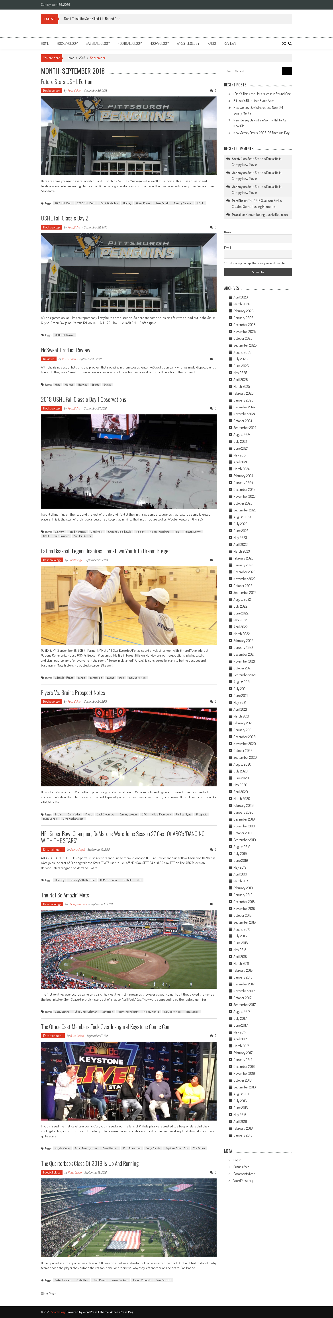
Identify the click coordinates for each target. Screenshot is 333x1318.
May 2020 (240, 785)
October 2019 (242, 833)
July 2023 (240, 524)
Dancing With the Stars (82, 880)
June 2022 (241, 613)
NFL (139, 880)
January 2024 (243, 482)
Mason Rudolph (142, 1280)
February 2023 (243, 558)
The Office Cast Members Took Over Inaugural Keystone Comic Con (105, 1026)
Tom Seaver (192, 1011)
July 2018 (240, 936)
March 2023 (241, 551)
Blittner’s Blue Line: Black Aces (253, 100)
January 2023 (243, 565)
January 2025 (243, 400)
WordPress (90, 1312)
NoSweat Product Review (65, 349)
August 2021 (241, 682)
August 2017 (241, 1011)
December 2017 (244, 984)
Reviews (230, 43)
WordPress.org (243, 1180)
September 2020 (245, 757)
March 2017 (241, 1046)
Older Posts (48, 1294)
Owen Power (143, 203)
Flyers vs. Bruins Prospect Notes (73, 692)
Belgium (59, 531)
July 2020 (240, 771)
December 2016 (244, 1066)
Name (227, 232)
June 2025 (241, 366)
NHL (176, 531)
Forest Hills (96, 677)
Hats (57, 384)
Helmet (69, 384)
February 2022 (243, 640)
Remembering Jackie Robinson (267, 214)
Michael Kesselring (159, 531)
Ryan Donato (50, 818)
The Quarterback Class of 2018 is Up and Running (90, 1163)
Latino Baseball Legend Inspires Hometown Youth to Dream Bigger (105, 550)
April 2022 (240, 627)
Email (227, 248)
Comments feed (244, 1174)
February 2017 (243, 1053)
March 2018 (241, 963)
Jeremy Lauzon (128, 814)
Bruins (59, 814)
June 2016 (240, 1107)
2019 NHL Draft (63, 203)
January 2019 (243, 895)
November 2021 (244, 661)
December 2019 (244, 819)
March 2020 (241, 798)
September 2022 (245, 592)
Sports (95, 384)
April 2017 (240, 1039)
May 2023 (240, 537)
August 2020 (242, 764)
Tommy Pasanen (183, 203)
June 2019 (240, 860)
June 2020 (241, 778)
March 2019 (241, 881)
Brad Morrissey (77, 531)
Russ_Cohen (74, 90)
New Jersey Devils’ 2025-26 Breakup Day (261, 133)
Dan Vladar (74, 814)
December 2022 (244, 572)
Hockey (127, 203)
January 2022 (243, 647)
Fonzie (81, 677)
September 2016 (244, 1087)
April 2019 (240, 874)
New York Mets (137, 677)
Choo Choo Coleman (85, 1011)
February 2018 (243, 970)
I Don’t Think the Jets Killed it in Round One (91, 18)
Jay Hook (107, 1011)
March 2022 (241, 634)
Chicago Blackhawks (119, 531)
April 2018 (240, 956)
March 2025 (241, 386)
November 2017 (244, 991)
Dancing (59, 880)
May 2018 (239, 950)
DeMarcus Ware (109, 880)
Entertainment (53, 849)
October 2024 (242, 421)
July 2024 (240, 441)
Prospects (201, 814)
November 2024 (244, 414)
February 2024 (243, 476)
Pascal (236, 215)
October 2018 (242, 915)
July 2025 (240, 359)
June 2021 (240, 695)
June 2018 (240, 943)
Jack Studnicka (105, 814)
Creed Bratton (110, 1148)
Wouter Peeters (82, 536)
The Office (199, 1148)
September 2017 (244, 1004)
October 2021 (242, 668)
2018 (82, 58)
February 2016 (243, 1128)
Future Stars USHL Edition (66, 81)
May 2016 (239, 1114)
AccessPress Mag (121, 1312)
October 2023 (242, 503)
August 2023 (242, 517)
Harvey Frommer (78, 904)
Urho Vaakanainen (73, 818)
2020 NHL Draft (86, 203)
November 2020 (244, 743)
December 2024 (244, 407)
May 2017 (239, 1032)
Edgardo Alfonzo (64, 677)
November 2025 (244, 331)
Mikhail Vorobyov (161, 814)
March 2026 (241, 304)
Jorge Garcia (153, 1148)
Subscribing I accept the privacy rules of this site (254, 263)
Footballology (130, 43)
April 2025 (240, 379)
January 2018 (243, 977)
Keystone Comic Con (176, 1148)
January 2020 (243, 812)
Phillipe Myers (183, 814)
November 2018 (244, 908)
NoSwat (82, 384)
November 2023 (244, 496)
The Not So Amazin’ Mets (65, 895)
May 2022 (240, 620)
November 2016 (244, 1073)
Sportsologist (77, 849)
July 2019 (240, 853)
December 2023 (244, 489)
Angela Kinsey (62, 1148)
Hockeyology (67, 43)
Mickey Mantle (151, 1011)
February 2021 (243, 723)
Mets (121, 677)
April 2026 (240, 297)
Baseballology (98, 43)
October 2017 (242, 998)
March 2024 (241, 469)
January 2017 (242, 1059)
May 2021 (239, 702)
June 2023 (241, 530)
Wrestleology (188, 43)
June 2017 (240, 1025)
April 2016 (240, 1121)
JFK (144, 814)
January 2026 (243, 318)
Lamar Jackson (119, 1280)
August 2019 (241, 846)
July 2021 (240, 688)
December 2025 (244, 324)
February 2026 (243, 311)
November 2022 (244, 579)
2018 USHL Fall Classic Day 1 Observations (83, 399)
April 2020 (240, 792)
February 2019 (243, 888)
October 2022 (242, 585)
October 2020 (243, 750)
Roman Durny (192, 531)
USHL (200, 203)
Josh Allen (82, 1280)
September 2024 (244, 427)
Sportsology (75, 560)
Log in (237, 1160)
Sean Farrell (161, 203)
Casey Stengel (62, 1011)
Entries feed (241, 1167)
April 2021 (240, 709)
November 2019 (244, 826)
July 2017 (240, 1018)
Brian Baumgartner (86, 1148)
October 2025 (242, 338)
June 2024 (240, 448)
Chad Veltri (97, 531)
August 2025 (242, 352)
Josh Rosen (99, 1280)
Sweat (107, 384)
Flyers (88, 814)
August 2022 (242, 599)
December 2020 (244, 737)
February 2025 (243, 393)
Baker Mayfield (63, 1280)
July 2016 (240, 1101)
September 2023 (245, 510)
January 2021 (242, 730)
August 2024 (242, 434)
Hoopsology (159, 43)
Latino (110, 677)
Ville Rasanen (62, 536)
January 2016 (243, 1135)
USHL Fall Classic (64, 335)
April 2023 (240, 544)
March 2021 (241, 716)
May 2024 (240, 455)
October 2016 (242, 1080)
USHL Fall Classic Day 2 (64, 218)
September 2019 (244, 840)
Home (45, 43)
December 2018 (244, 901)
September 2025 (245, 345)
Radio (212, 43)
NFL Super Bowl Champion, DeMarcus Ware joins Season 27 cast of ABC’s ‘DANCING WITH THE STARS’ (123, 837)
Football (127, 880)
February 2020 (243, 805)
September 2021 (244, 675)
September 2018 (244, 922)
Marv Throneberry (128, 1011)
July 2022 (240, 606)
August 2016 (241, 1094)
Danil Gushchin (109, 203)
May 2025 (240, 372)
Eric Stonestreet (132, 1148)
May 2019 (239, 867)
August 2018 (241, 929)
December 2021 (244, 654)
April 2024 (240, 462)
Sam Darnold (163, 1280)
